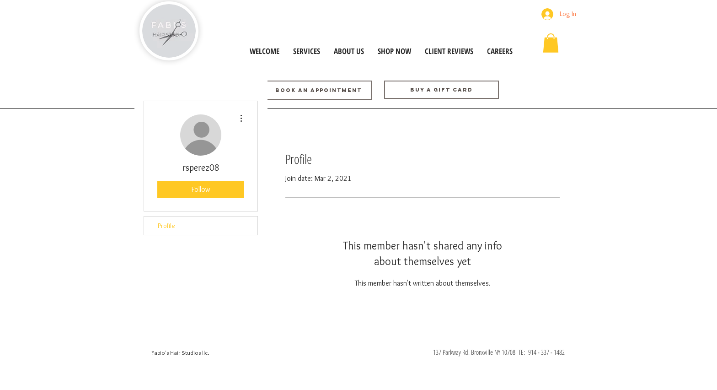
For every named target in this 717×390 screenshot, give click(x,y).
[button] (551, 43)
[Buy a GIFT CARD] (441, 90)
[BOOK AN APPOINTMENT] (318, 90)
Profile (166, 226)
